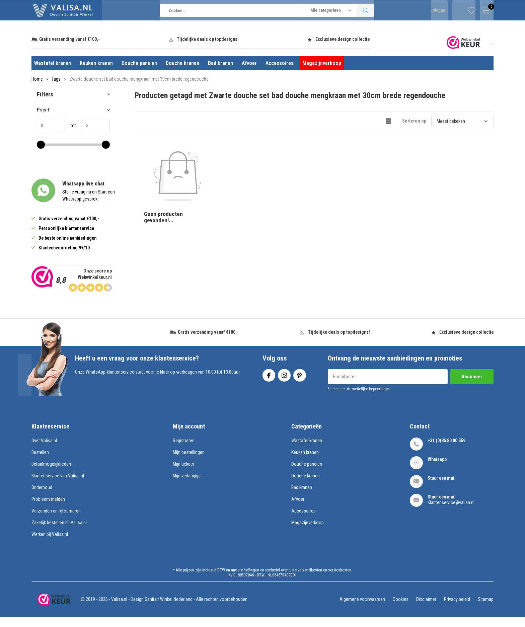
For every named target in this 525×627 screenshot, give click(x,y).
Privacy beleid (457, 609)
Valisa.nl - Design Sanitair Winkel (141, 609)
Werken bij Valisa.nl (49, 544)
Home (37, 89)
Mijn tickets (183, 474)
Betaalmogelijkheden (51, 474)
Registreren (184, 450)
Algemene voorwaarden (362, 609)
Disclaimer (426, 609)
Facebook (268, 383)
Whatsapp (437, 469)
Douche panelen (139, 73)
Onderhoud (41, 497)
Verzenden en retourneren (56, 521)
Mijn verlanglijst (187, 485)
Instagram (284, 383)
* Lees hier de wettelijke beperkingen (359, 398)
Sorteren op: (415, 131)
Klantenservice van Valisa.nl (57, 485)
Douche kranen (182, 73)
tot (70, 135)
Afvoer (249, 73)
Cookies (400, 609)
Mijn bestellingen (189, 462)
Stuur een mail (442, 488)
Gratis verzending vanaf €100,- (69, 49)
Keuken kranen (96, 73)
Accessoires (280, 73)
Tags (56, 89)
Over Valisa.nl (44, 450)
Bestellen (40, 462)
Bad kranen (220, 73)
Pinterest (299, 383)
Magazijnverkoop (321, 73)
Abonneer (471, 386)
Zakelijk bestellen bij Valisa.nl (59, 532)
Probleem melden (48, 509)
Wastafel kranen (52, 73)
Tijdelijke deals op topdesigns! (208, 49)
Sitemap (486, 609)
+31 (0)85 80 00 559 (446, 450)
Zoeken (366, 30)
